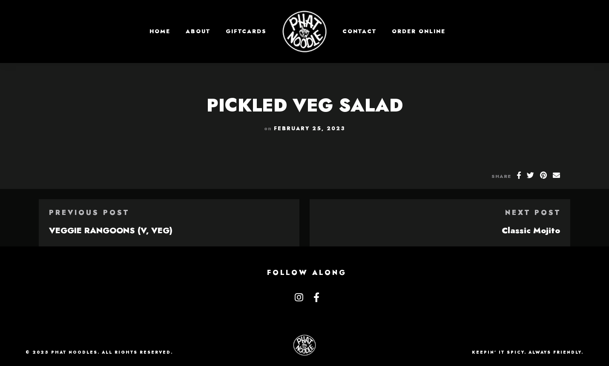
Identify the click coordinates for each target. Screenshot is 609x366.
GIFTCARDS (246, 31)
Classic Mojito (531, 230)
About (198, 31)
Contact (359, 31)
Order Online (418, 31)
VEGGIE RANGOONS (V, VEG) (110, 230)
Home (159, 31)
